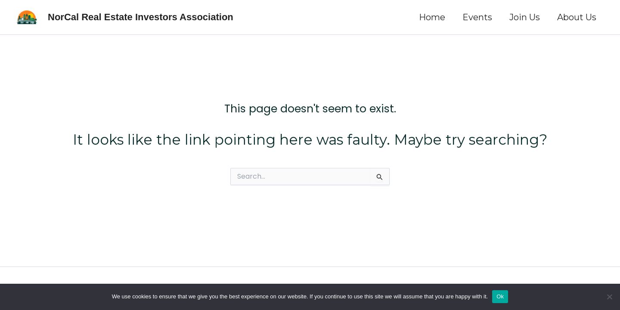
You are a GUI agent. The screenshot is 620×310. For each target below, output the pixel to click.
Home (432, 17)
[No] (609, 296)
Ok (500, 296)
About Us (576, 17)
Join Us (524, 17)
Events (477, 17)
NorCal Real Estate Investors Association (140, 17)
